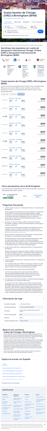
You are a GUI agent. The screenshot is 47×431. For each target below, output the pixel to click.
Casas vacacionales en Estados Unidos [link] (18, 406)
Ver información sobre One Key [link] (41, 75)
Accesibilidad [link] (27, 411)
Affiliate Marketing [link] (6, 413)
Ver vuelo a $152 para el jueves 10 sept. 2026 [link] (14, 18)
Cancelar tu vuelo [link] (39, 404)
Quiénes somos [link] (5, 397)
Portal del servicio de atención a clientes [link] (17, 232)
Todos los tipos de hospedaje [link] (17, 419)
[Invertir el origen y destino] (16, 27)
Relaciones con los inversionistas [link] (6, 408)
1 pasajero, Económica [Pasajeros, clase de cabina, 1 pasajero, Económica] (12, 32)
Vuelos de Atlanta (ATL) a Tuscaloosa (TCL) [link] (11, 368)
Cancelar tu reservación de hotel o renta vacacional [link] (40, 400)
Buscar (40, 31)
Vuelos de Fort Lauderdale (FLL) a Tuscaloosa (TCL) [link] (13, 376)
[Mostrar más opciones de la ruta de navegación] (2, 42)
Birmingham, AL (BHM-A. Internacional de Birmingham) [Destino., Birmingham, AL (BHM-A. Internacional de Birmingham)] (24, 27)
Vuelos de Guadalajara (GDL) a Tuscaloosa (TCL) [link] (13, 379)
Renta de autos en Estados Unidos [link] (17, 415)
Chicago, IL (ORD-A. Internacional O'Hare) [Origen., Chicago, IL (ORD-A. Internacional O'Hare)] (11, 27)
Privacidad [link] (27, 397)
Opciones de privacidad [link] (27, 414)
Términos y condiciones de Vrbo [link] (29, 408)
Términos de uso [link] (28, 401)
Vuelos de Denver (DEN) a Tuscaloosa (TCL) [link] (12, 373)
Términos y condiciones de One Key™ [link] (29, 405)
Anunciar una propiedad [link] (5, 402)
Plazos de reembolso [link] (40, 406)
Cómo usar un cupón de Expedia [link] (40, 409)
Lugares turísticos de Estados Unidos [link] (18, 399)
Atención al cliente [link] (39, 397)
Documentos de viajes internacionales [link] (40, 413)
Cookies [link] (26, 399)
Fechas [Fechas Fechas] (35, 27)
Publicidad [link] (4, 411)
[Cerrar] (44, 424)
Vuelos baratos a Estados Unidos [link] (17, 412)
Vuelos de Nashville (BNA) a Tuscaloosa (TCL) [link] (12, 371)
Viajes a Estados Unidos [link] (18, 409)
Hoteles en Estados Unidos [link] (17, 402)
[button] (23, 298)
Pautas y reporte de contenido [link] (29, 417)
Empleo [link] (3, 399)
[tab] (8, 22)
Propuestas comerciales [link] (7, 405)
